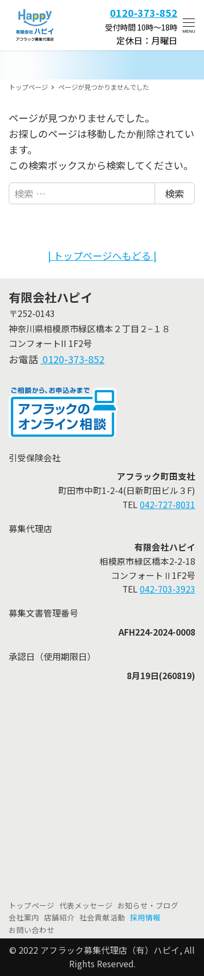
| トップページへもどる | (102, 255)
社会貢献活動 (102, 917)
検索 (174, 193)
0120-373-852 (72, 359)
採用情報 (145, 917)
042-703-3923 (167, 589)
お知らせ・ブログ (148, 905)
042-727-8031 (167, 504)
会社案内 (24, 917)
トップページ (31, 905)
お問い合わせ (31, 929)
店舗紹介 (59, 917)
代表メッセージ (86, 905)
